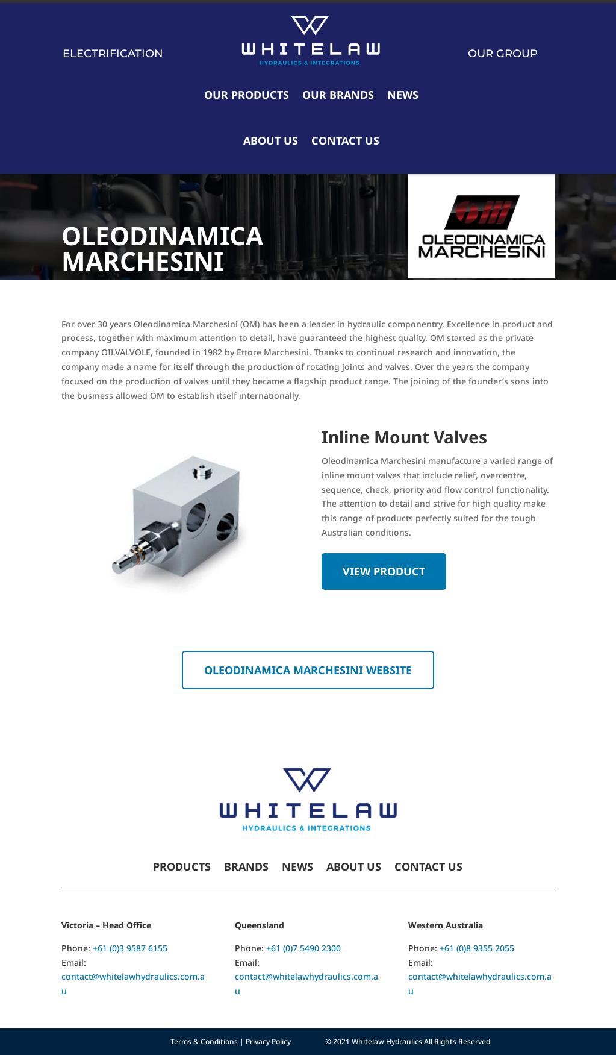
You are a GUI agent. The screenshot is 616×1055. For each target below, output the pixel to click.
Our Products (246, 94)
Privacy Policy (268, 1041)
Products (182, 868)
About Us (270, 140)
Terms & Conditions (204, 1041)
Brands (246, 868)
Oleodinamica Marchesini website (308, 670)
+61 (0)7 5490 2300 (303, 948)
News (402, 94)
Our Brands (338, 94)
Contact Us (345, 140)
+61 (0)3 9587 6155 (130, 948)
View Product (384, 571)
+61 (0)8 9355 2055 (477, 948)
